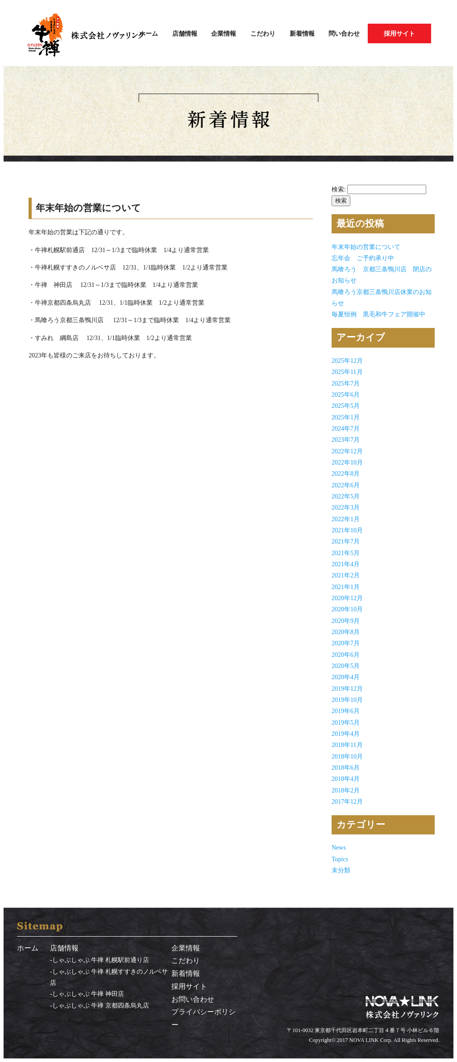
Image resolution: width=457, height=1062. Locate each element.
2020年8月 (346, 631)
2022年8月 (346, 473)
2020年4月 (346, 676)
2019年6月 (346, 710)
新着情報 (302, 33)
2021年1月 (346, 586)
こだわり (262, 33)
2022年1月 (346, 519)
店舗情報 (184, 33)
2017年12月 (347, 801)
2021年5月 (346, 552)
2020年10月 (347, 609)
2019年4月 (346, 733)
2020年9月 (346, 620)
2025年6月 (346, 394)
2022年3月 (346, 507)
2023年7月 (346, 439)
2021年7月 (346, 541)
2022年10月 (347, 462)
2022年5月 (346, 496)
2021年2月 (346, 575)
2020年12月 (347, 598)
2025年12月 (347, 360)
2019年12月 (347, 688)
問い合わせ (344, 33)
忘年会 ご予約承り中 (363, 257)
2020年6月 (346, 654)
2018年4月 (346, 778)
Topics (340, 859)
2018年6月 (346, 767)
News (339, 847)
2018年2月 (346, 790)
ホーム (148, 33)
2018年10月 (347, 756)
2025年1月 (346, 417)
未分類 (341, 870)
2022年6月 (346, 485)
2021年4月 (346, 564)
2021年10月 (347, 530)
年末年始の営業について (366, 246)
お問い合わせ (192, 999)
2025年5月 (346, 405)
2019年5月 (346, 722)
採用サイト (399, 33)
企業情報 (223, 33)
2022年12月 (347, 451)
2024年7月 (346, 428)
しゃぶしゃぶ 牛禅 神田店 (88, 993)
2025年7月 (346, 383)
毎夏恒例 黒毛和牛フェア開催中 (378, 314)
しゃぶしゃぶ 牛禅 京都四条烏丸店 (100, 1005)
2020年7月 (346, 643)
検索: (339, 189)
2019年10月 (347, 699)
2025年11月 (347, 371)
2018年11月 (347, 744)
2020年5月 (346, 665)
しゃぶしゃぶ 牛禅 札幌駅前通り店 (100, 959)
